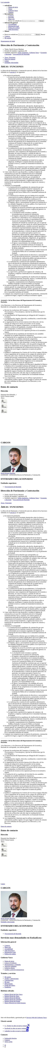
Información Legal (10, 952)
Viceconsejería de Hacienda (21, 54)
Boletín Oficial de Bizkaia (12, 998)
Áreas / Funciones (6, 503)
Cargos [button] (6, 61)
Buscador (11, 17)
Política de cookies (14, 28)
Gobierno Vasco (13, 10)
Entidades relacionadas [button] (11, 62)
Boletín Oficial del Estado (12, 1001)
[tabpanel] (24, 224)
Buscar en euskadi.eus (15, 21)
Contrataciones (9, 980)
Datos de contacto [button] (9, 59)
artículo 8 (13, 72)
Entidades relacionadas (8, 922)
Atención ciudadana (10, 966)
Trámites (11, 12)
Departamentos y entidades (12, 964)
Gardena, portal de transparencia (14, 969)
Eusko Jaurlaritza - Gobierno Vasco (28, 52)
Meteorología (8, 984)
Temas (10, 9)
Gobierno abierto (9, 968)
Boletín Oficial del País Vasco (13, 994)
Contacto (11, 15)
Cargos (3, 884)
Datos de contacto (6, 826)
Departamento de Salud (8, 41)
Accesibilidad (12, 24)
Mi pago (7, 982)
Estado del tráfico (9, 985)
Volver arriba (8, 1042)
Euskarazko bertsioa (10, 1038)
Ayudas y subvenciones (11, 978)
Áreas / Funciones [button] (9, 57)
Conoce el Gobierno (10, 963)
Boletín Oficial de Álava (11, 996)
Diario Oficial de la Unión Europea (15, 1003)
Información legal (13, 26)
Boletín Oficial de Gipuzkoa (12, 999)
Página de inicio (13, 7)
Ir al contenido (5, 2)
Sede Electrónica (13, 29)
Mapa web (11, 19)
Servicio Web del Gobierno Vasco (36, 1017)
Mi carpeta (7, 38)
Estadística (7, 987)
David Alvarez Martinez (16, 49)
